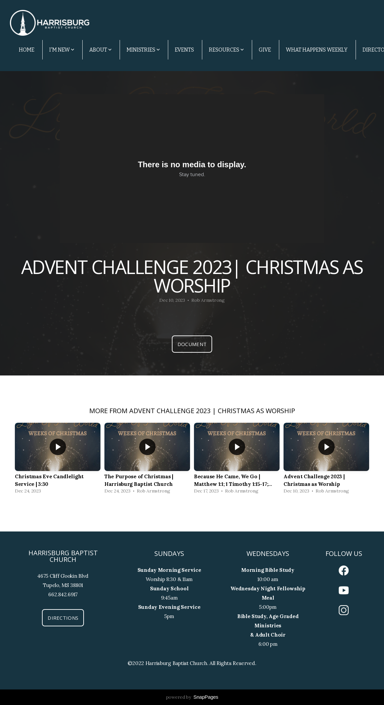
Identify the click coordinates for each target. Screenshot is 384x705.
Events (184, 50)
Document (192, 344)
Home (26, 50)
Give (265, 50)
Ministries (143, 50)
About (100, 50)
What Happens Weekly (317, 50)
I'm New (61, 50)
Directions (63, 617)
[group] (57, 460)
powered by (192, 697)
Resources (226, 50)
